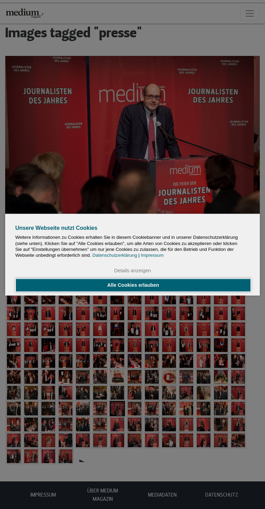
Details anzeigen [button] (132, 271)
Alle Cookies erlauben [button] (133, 285)
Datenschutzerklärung (114, 255)
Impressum (152, 255)
